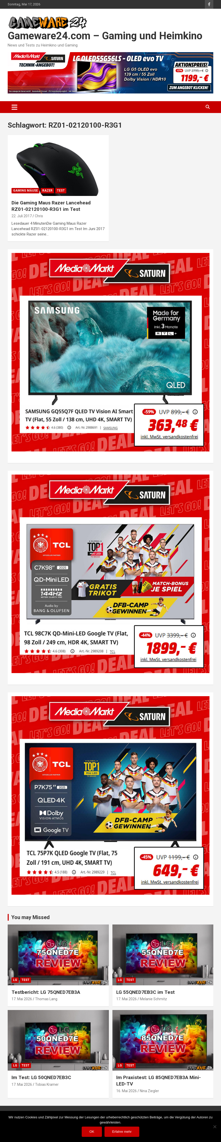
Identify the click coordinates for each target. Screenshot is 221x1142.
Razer (47, 190)
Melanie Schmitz (153, 999)
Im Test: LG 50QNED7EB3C (41, 1077)
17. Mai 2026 (22, 999)
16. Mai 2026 (126, 1091)
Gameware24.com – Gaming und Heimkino (105, 36)
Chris (39, 216)
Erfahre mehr (122, 1132)
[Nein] (214, 1126)
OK (91, 1132)
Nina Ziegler (149, 1091)
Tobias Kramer (47, 1084)
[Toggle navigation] (14, 107)
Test (61, 190)
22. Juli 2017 (22, 216)
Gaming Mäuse (25, 190)
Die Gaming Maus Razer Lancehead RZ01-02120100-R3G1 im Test (51, 206)
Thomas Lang (46, 999)
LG (15, 980)
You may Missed (30, 917)
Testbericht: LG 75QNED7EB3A (46, 992)
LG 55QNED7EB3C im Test (145, 992)
